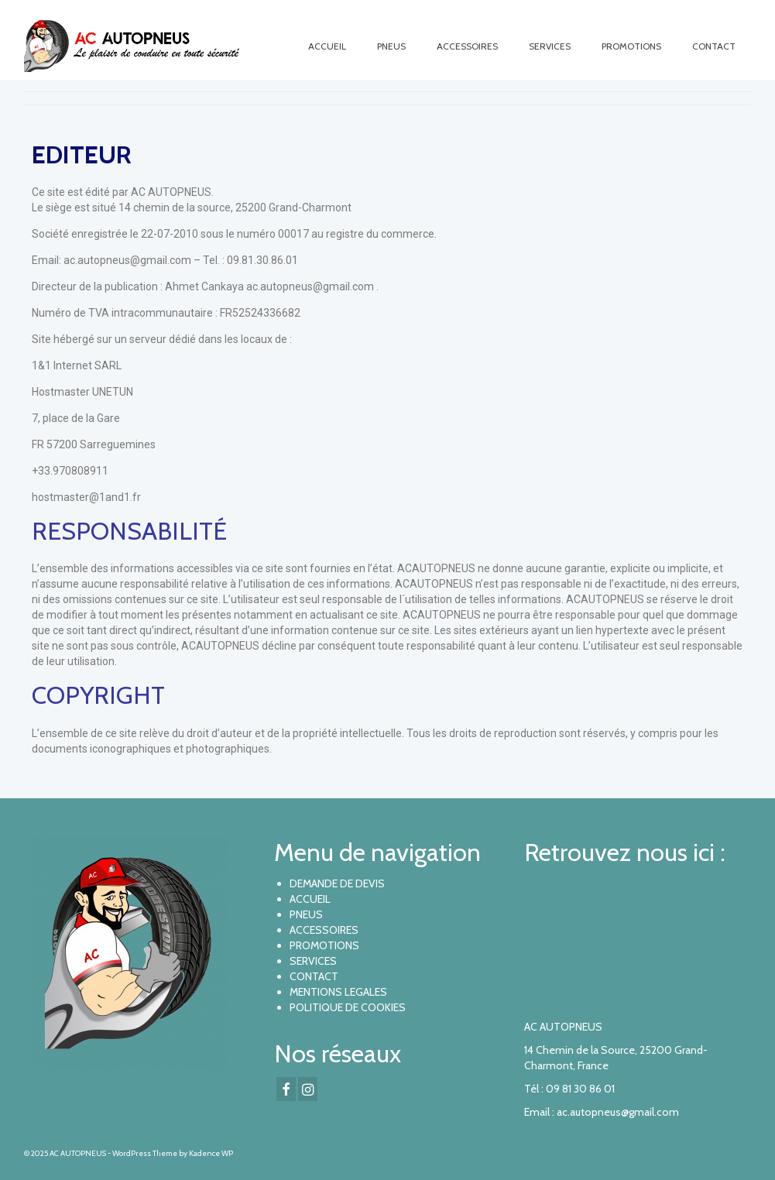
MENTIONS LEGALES (338, 992)
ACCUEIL (310, 899)
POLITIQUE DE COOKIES (348, 1007)
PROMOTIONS (324, 945)
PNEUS (306, 914)
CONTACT (314, 976)
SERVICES (313, 961)
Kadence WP (211, 1153)
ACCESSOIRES (324, 930)
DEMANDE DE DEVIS (337, 883)
